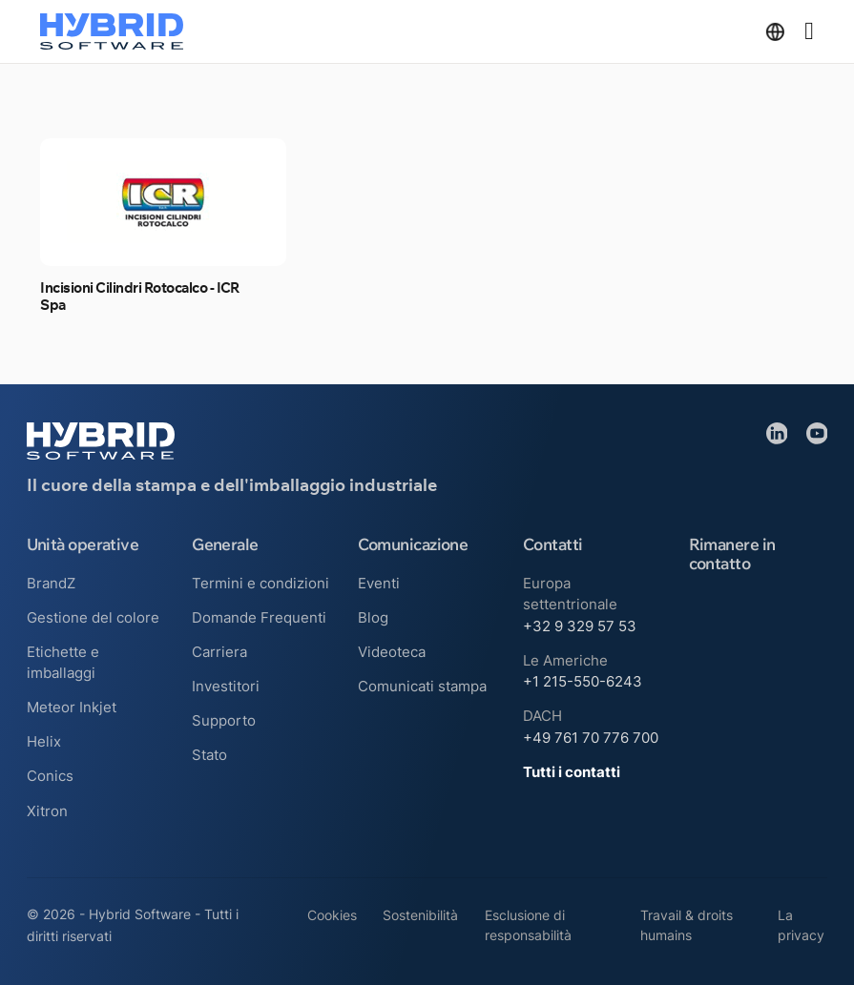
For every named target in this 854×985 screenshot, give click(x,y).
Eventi (379, 583)
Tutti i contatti (571, 772)
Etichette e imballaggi (63, 663)
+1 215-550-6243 (582, 681)
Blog (373, 617)
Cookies (332, 915)
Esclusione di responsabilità (528, 925)
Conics (50, 776)
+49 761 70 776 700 (590, 737)
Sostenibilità (420, 915)
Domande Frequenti (259, 617)
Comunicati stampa (422, 686)
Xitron (47, 811)
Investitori (226, 686)
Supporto (224, 720)
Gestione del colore (93, 617)
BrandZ (51, 583)
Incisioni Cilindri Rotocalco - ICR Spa (140, 296)
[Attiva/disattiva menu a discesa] (775, 32)
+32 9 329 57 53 (579, 626)
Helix (44, 741)
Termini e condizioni (260, 583)
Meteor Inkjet (71, 707)
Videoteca (392, 652)
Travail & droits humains (686, 925)
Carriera (219, 652)
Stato (209, 755)
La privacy (801, 925)
